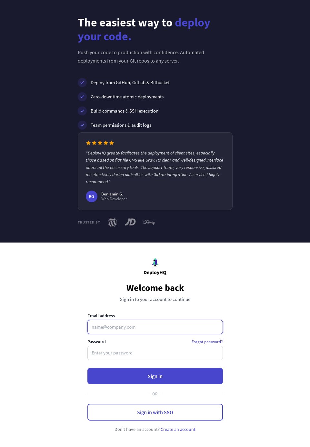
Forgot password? (207, 342)
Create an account (178, 429)
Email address (101, 315)
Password (96, 341)
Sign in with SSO (155, 412)
